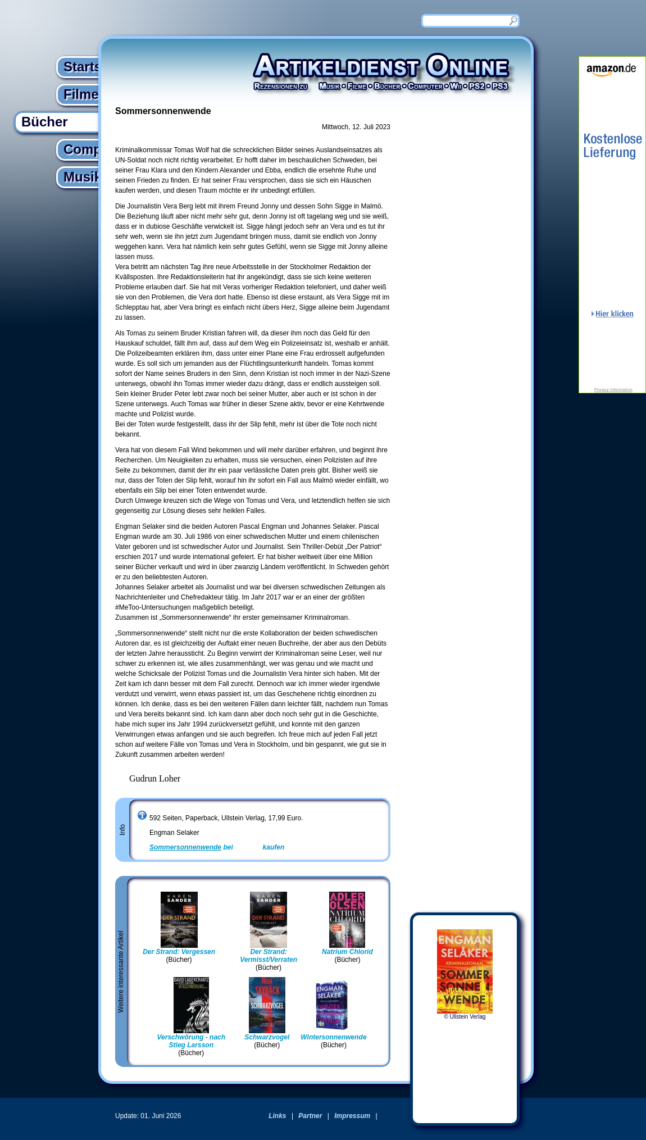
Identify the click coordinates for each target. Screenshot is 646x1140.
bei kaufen (216, 847)
